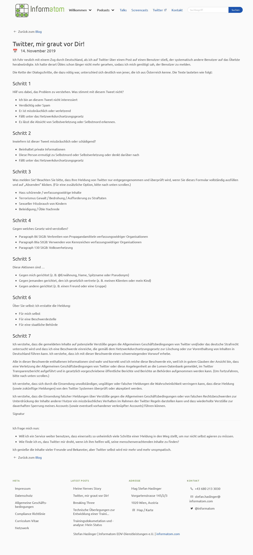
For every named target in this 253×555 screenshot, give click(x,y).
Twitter (160, 10)
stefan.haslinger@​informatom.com (204, 498)
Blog (38, 31)
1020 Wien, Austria (144, 502)
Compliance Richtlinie (30, 514)
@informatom (202, 508)
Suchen (236, 9)
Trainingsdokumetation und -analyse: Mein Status (93, 523)
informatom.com (168, 534)
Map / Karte (142, 510)
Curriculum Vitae (27, 521)
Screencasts (139, 10)
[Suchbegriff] (208, 10)
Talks (123, 10)
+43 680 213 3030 (204, 488)
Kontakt (177, 10)
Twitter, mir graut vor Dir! (91, 495)
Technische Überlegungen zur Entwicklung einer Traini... (94, 512)
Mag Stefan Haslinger (146, 488)
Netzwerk (22, 528)
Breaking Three (84, 502)
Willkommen (78, 10)
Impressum (23, 488)
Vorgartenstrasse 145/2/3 (149, 495)
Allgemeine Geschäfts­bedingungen (31, 504)
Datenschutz (24, 495)
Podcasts (103, 10)
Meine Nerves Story (87, 488)
